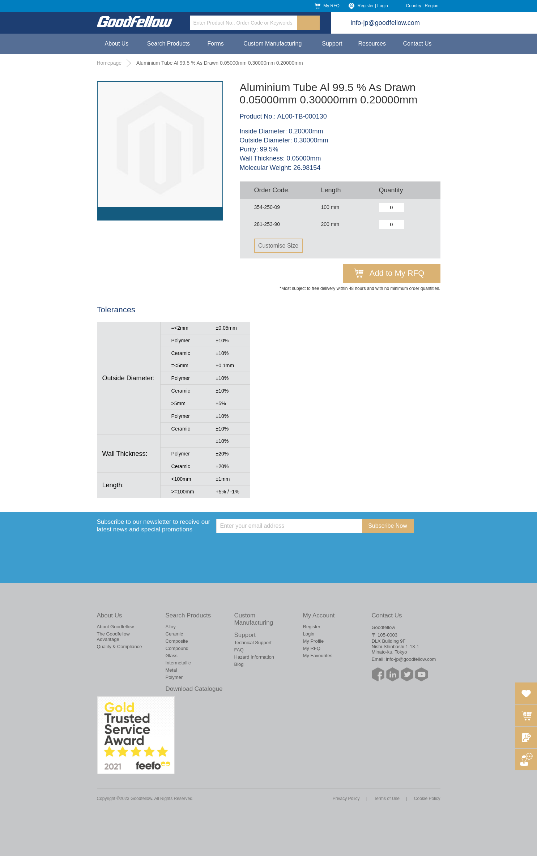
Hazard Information (254, 657)
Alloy (171, 626)
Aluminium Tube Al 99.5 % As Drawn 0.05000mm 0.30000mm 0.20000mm (219, 63)
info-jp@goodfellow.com (385, 22)
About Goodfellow (115, 626)
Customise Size (278, 246)
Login (309, 634)
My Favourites (318, 655)
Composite (177, 641)
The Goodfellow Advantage (113, 636)
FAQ (239, 649)
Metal (171, 670)
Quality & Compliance (119, 646)
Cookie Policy (427, 798)
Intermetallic (178, 662)
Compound (177, 648)
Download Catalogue (194, 688)
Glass (172, 655)
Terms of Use (387, 798)
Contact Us (417, 43)
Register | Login (373, 5)
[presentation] (271, 547)
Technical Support (253, 642)
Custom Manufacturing (272, 43)
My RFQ (331, 5)
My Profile (313, 641)
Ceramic (174, 634)
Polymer (174, 677)
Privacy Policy (346, 798)
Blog (239, 664)
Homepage (109, 63)
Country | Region (422, 5)
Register (311, 626)
